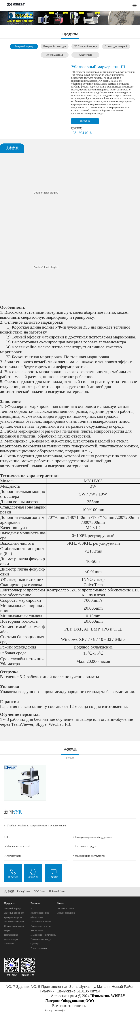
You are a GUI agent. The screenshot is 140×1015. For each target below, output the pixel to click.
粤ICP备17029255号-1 (55, 1010)
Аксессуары (85, 54)
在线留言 (85, 121)
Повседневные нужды (41, 939)
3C (32, 908)
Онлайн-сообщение (66, 913)
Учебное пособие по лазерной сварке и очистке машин (37, 825)
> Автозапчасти (12, 855)
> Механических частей (17, 846)
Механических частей (41, 921)
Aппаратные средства (41, 926)
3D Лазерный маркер (85, 46)
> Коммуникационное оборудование (92, 837)
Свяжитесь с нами (65, 908)
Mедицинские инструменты (43, 935)
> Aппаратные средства (85, 846)
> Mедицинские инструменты (89, 855)
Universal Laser (57, 891)
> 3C (7, 837)
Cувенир (35, 943)
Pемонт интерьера (39, 948)
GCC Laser (39, 891)
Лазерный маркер (23, 46)
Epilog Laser (23, 891)
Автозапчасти (37, 930)
